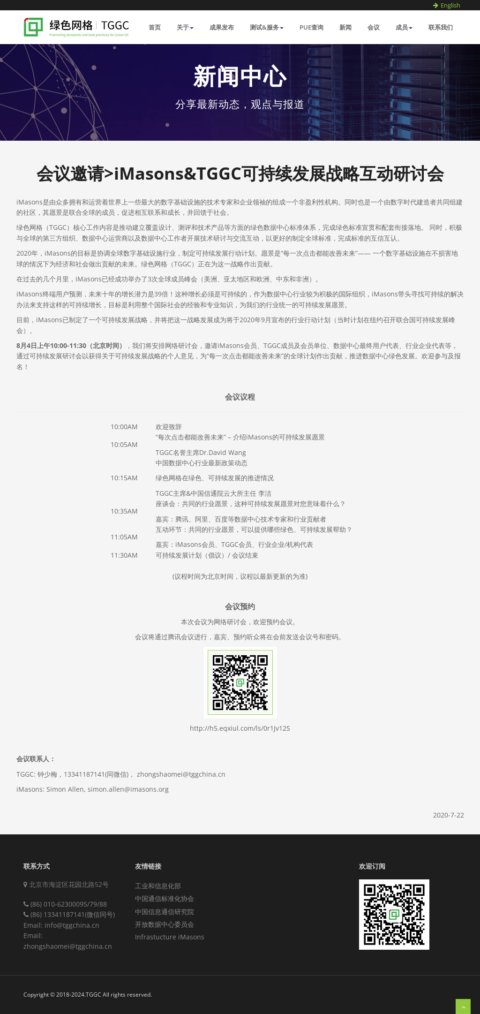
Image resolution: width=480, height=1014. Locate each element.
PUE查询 (311, 27)
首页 (155, 27)
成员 (404, 27)
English (450, 5)
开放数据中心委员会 (164, 924)
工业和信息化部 (158, 885)
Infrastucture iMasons (169, 936)
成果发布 (222, 27)
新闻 (345, 27)
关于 (185, 27)
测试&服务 (267, 27)
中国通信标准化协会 (164, 898)
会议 (374, 27)
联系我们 (440, 27)
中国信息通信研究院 (164, 911)
